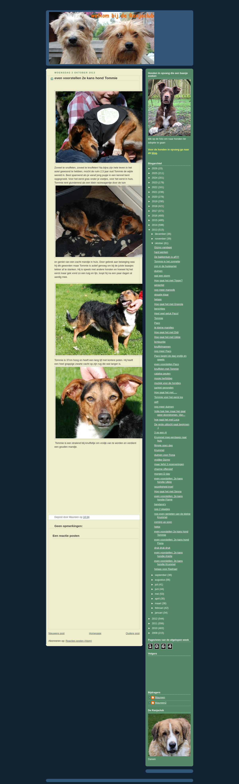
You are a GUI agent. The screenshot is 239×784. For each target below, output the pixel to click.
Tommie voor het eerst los (168, 397)
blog (154, 153)
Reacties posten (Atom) (79, 641)
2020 (155, 196)
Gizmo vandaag (163, 247)
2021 (155, 192)
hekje (157, 526)
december (161, 234)
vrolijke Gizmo (162, 459)
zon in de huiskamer (165, 266)
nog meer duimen (164, 406)
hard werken (161, 252)
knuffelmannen (162, 346)
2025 (155, 173)
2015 (155, 220)
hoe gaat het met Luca (166, 419)
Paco (157, 323)
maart (158, 603)
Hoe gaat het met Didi (166, 332)
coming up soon (163, 522)
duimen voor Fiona (164, 455)
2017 (155, 211)
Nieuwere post (57, 633)
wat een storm (162, 275)
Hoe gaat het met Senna (167, 491)
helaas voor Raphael (165, 569)
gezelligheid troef (163, 486)
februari (159, 608)
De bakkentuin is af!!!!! (166, 257)
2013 (155, 229)
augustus (160, 579)
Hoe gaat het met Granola (168, 304)
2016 (155, 215)
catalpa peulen (162, 373)
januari (159, 612)
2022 (155, 187)
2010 (155, 628)
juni (157, 589)
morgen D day (162, 473)
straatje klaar (161, 294)
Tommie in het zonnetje (167, 261)
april (157, 598)
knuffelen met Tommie (166, 368)
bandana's (160, 504)
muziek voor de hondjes (167, 383)
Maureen (160, 697)
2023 (155, 182)
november (161, 238)
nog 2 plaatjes (162, 509)
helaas (158, 299)
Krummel (159, 450)
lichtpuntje (160, 342)
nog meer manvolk (164, 290)
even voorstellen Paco (166, 364)
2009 (155, 633)
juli (157, 584)
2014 (155, 225)
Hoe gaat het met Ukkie (167, 337)
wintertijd (159, 285)
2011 (155, 623)
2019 (155, 201)
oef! (156, 402)
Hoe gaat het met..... (165, 392)
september (161, 575)
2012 (155, 618)
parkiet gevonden (164, 387)
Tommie (158, 318)
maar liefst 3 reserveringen (169, 464)
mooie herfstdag (163, 378)
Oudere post (132, 633)
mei (157, 594)
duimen (158, 271)
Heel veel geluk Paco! (166, 313)
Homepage (95, 633)
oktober (159, 243)
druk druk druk (162, 547)
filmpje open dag (163, 445)
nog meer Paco (162, 351)
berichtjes (159, 308)
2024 (155, 177)
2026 (155, 168)
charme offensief (163, 469)
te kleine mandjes (164, 327)
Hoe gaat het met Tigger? (168, 280)
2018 (155, 206)
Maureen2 (161, 702)
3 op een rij (160, 432)
